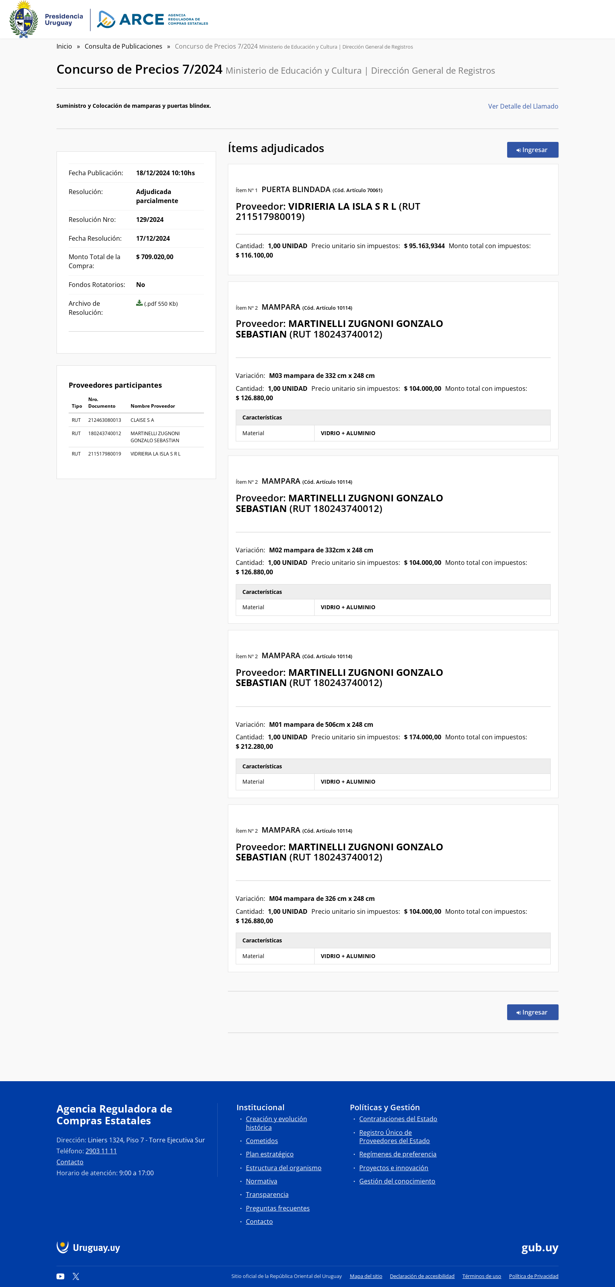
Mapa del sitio (366, 1276)
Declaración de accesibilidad (422, 1276)
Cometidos (262, 1140)
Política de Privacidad (534, 1276)
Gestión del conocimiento (397, 1181)
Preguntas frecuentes (278, 1208)
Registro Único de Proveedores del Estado (394, 1136)
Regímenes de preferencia (398, 1154)
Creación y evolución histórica (276, 1123)
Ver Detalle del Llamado (523, 106)
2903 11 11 (101, 1151)
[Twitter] (76, 1276)
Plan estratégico (270, 1154)
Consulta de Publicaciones (123, 46)
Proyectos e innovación (393, 1168)
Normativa (261, 1181)
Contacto (70, 1162)
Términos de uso (481, 1276)
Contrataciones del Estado (398, 1119)
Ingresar (538, 149)
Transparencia (267, 1194)
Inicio (64, 46)
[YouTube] (60, 1276)
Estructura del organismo (284, 1168)
